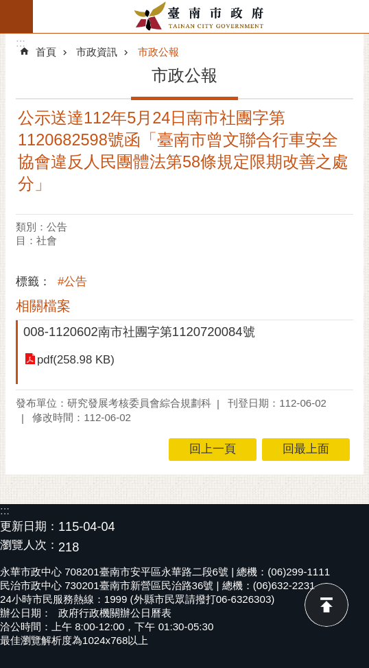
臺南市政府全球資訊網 (201, 16)
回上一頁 (212, 448)
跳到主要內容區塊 (7, 7)
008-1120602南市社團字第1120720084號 (139, 331)
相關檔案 (43, 305)
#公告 (72, 281)
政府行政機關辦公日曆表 (114, 613)
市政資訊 (96, 52)
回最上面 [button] (306, 448)
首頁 (46, 52)
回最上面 (326, 605)
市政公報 (158, 52)
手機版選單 (16, 16)
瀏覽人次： (29, 545)
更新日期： (29, 526)
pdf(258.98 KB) (76, 359)
